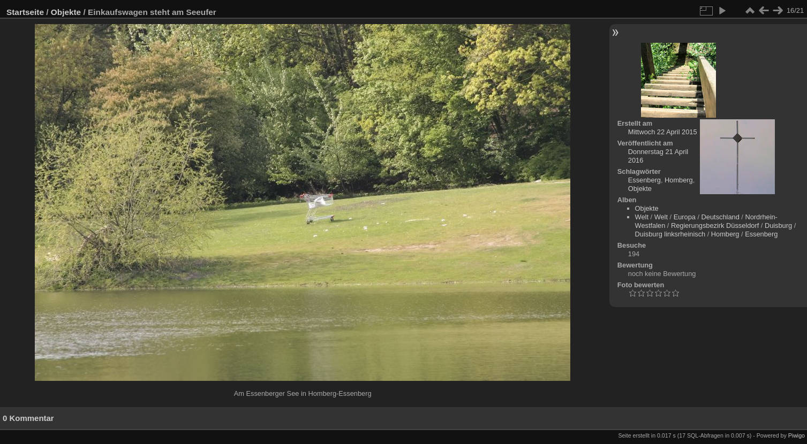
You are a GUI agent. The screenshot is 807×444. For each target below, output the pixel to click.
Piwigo (796, 435)
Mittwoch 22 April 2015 (662, 132)
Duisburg (778, 225)
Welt (641, 217)
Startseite (25, 12)
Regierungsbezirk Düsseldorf (715, 225)
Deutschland (721, 217)
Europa (685, 217)
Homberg (679, 180)
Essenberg (644, 180)
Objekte (66, 12)
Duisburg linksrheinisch (670, 234)
